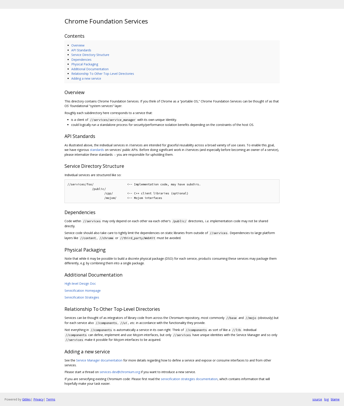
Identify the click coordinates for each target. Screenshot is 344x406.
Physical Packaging (84, 64)
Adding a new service (86, 78)
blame (335, 399)
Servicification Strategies (81, 297)
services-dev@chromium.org (120, 372)
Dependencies (81, 59)
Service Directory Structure (90, 55)
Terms (50, 399)
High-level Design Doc (80, 283)
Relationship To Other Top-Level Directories (102, 74)
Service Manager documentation (99, 360)
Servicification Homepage (82, 290)
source (317, 399)
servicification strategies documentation (189, 379)
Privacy (38, 399)
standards (97, 150)
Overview (77, 45)
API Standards (81, 50)
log (326, 399)
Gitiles (26, 399)
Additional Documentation (90, 69)
